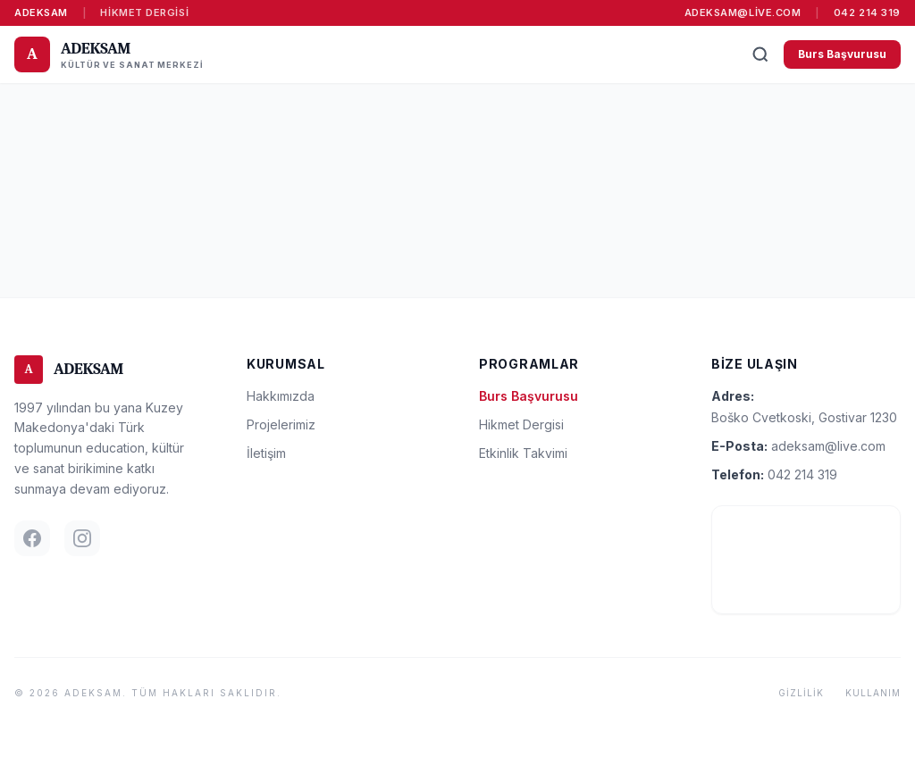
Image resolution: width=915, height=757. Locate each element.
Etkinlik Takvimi (523, 453)
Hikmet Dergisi (144, 12)
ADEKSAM (41, 12)
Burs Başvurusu (842, 54)
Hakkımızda (281, 395)
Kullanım (873, 692)
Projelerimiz (281, 424)
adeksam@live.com (743, 12)
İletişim (266, 453)
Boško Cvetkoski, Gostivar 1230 (804, 417)
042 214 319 (867, 12)
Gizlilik (801, 692)
